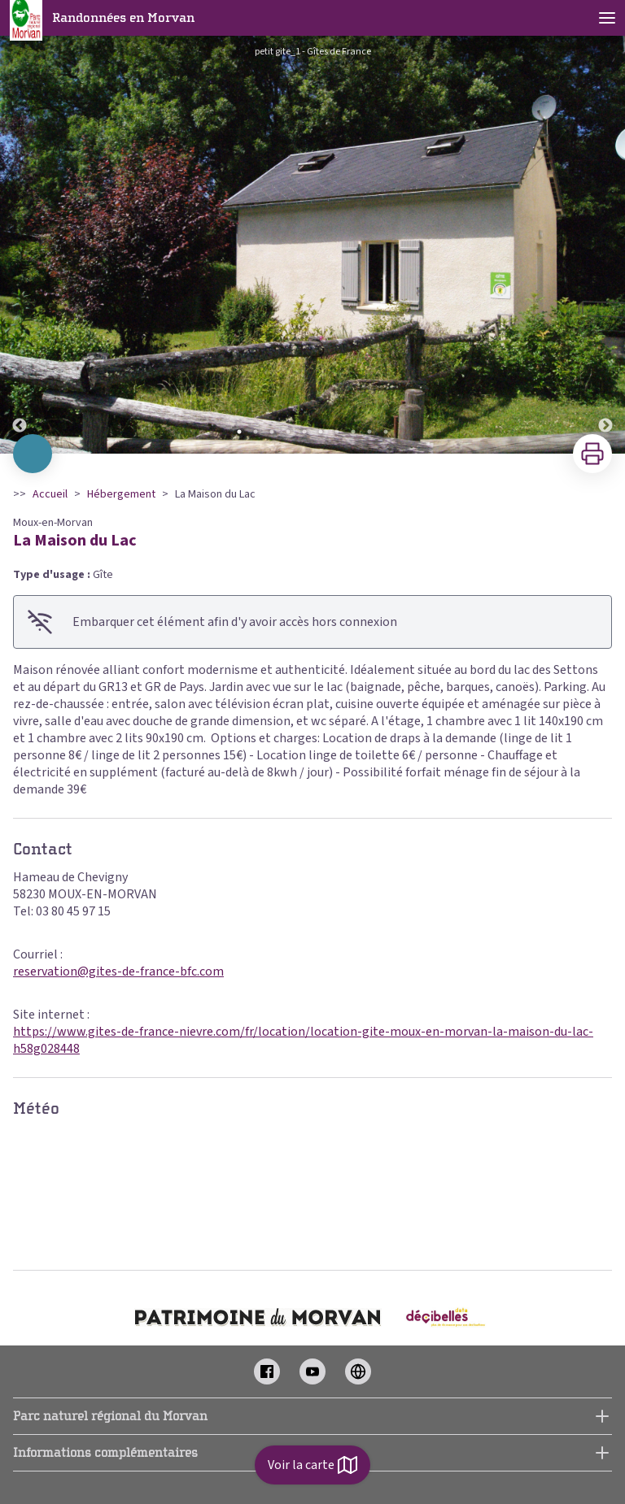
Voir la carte (312, 1465)
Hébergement (121, 494)
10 (386, 432)
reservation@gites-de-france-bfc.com (118, 971)
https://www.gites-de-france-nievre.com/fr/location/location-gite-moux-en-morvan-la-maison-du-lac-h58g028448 (303, 1040)
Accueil (50, 494)
